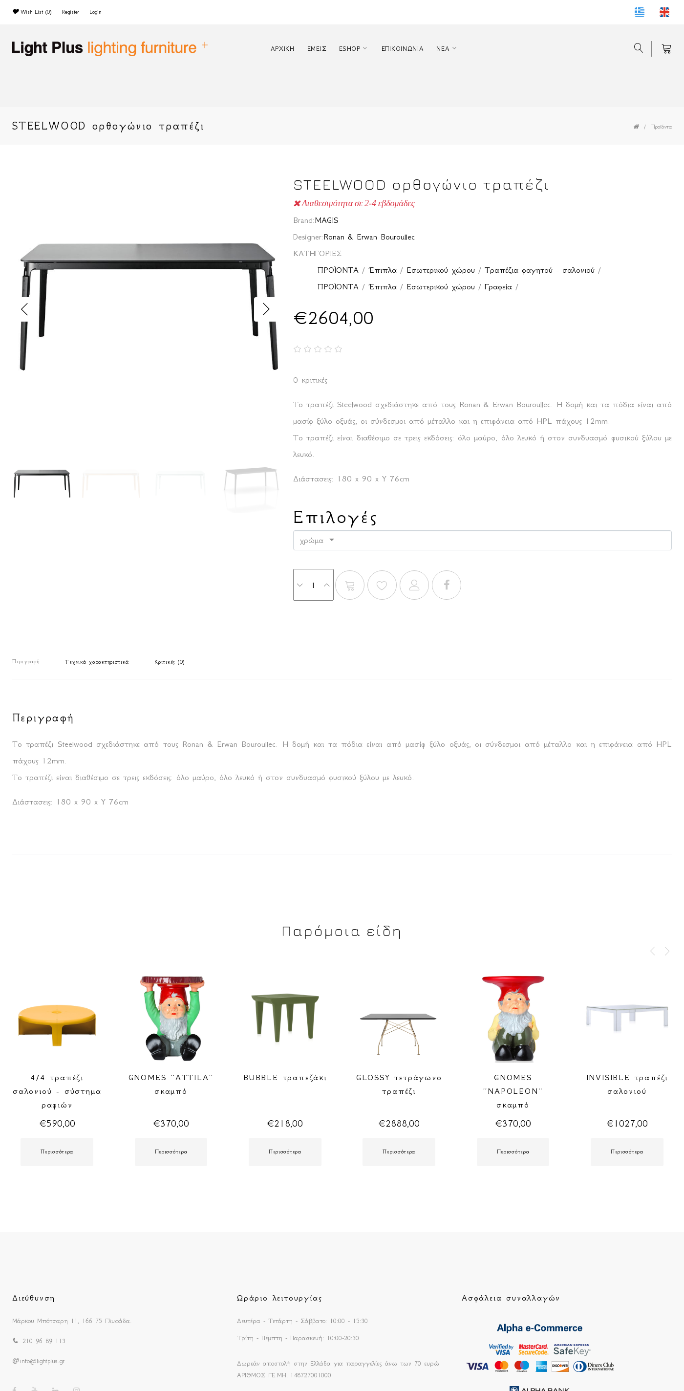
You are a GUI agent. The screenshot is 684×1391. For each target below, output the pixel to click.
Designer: (308, 236)
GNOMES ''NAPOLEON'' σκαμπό (513, 1090)
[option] (145, 309)
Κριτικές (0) (169, 662)
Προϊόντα (661, 127)
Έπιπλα (382, 270)
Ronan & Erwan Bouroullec (369, 236)
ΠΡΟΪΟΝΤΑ (338, 270)
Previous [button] (24, 309)
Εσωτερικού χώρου (440, 270)
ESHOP (350, 48)
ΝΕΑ (442, 48)
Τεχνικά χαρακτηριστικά (96, 662)
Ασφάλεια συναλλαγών (511, 1298)
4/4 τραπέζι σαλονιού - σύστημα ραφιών (57, 1090)
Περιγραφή (25, 661)
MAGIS (326, 220)
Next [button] (266, 309)
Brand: (304, 220)
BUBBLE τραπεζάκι (285, 1077)
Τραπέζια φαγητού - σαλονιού (540, 270)
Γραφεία (498, 286)
